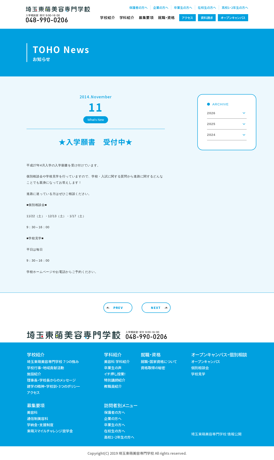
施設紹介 (34, 373)
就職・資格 (166, 17)
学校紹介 (107, 17)
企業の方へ (160, 7)
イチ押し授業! (115, 373)
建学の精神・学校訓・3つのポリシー (53, 386)
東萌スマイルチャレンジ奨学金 (50, 430)
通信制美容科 (37, 418)
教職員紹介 (113, 386)
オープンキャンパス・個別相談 (219, 354)
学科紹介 (127, 17)
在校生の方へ (207, 7)
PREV (118, 307)
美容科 (32, 412)
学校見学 (198, 373)
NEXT (156, 307)
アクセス (187, 17)
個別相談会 (200, 367)
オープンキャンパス (233, 17)
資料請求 (207, 17)
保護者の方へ (138, 7)
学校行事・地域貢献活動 (45, 367)
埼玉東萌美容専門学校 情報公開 (216, 434)
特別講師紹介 (114, 380)
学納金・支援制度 (40, 424)
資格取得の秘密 (153, 367)
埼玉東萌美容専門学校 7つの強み (53, 361)
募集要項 (146, 17)
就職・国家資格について (159, 361)
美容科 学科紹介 (117, 361)
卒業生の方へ (183, 7)
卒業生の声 (113, 367)
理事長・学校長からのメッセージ (51, 380)
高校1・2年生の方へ (235, 7)
